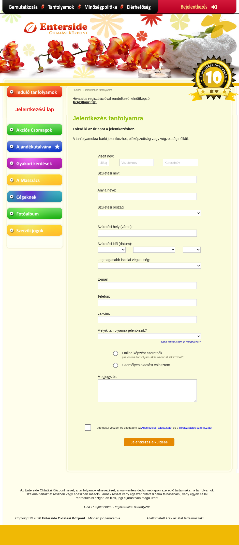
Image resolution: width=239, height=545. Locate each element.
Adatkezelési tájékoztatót (156, 427)
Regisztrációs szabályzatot (195, 427)
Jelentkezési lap (34, 109)
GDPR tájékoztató (97, 507)
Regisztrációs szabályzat (131, 507)
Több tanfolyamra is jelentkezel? (181, 341)
